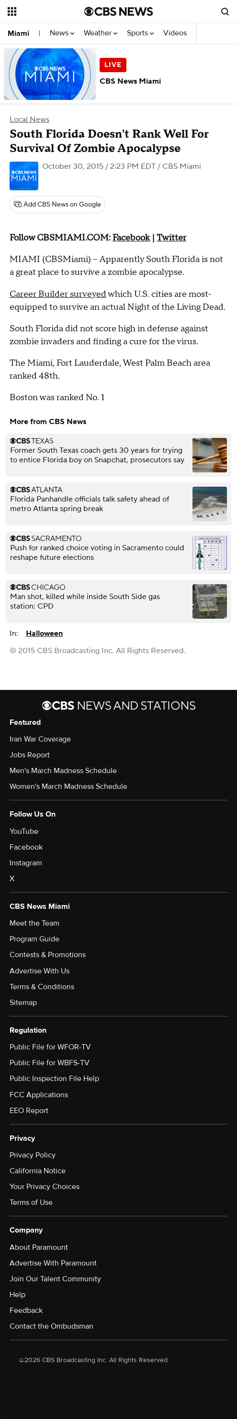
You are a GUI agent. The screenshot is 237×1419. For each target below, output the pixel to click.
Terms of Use (31, 1202)
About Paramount (39, 1247)
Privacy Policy (33, 1155)
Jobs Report (30, 755)
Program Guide (34, 939)
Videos (175, 33)
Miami (18, 33)
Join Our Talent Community (55, 1279)
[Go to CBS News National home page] (118, 11)
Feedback (26, 1310)
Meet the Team (34, 923)
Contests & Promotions (48, 955)
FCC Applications (39, 1095)
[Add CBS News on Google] (57, 204)
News (62, 33)
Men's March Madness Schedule (63, 771)
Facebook (26, 847)
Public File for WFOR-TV (50, 1047)
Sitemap (23, 1002)
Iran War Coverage (40, 739)
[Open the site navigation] (44, 11)
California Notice (38, 1171)
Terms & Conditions (42, 987)
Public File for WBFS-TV (50, 1063)
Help (17, 1295)
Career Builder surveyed (58, 294)
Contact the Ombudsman (51, 1326)
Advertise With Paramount (53, 1263)
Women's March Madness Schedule (68, 786)
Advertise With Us (39, 971)
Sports (140, 33)
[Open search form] (225, 11)
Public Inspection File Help (54, 1078)
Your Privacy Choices (44, 1186)
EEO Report (29, 1110)
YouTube (24, 831)
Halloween (44, 633)
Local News (29, 119)
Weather (100, 33)
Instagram (26, 863)
